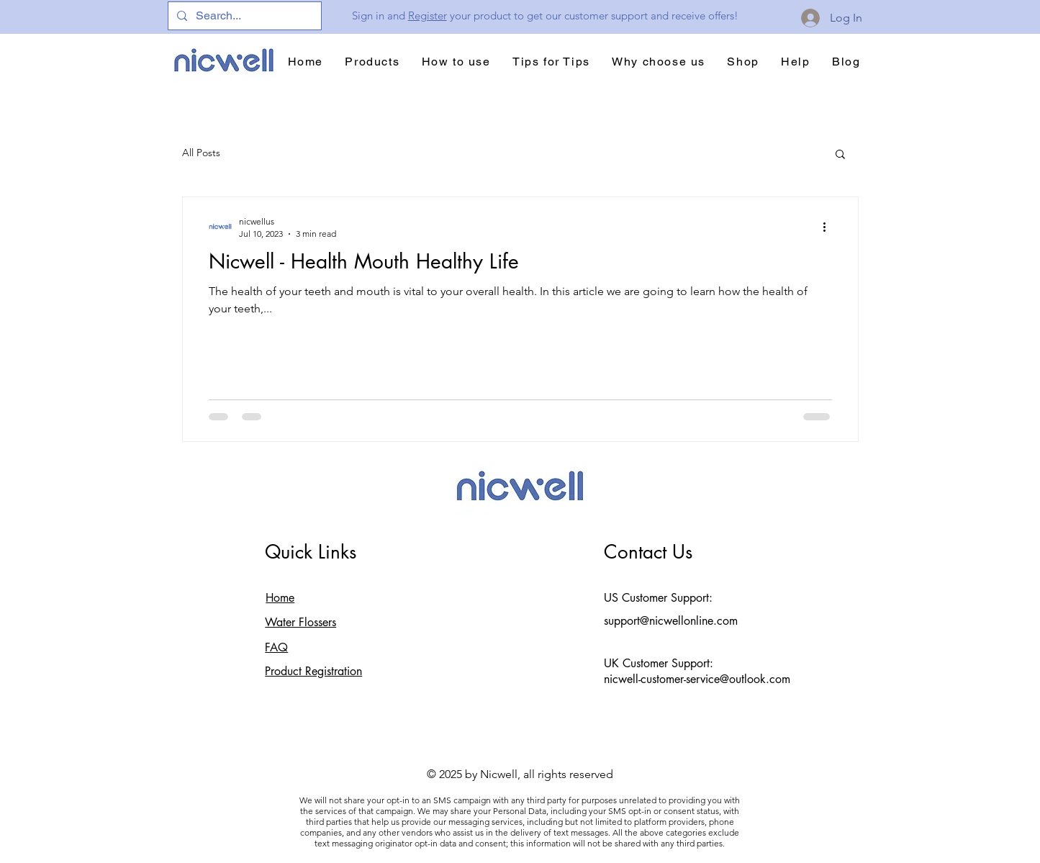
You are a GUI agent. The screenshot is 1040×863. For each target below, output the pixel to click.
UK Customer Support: (658, 663)
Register (427, 15)
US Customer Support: (658, 597)
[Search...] (243, 16)
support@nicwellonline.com (671, 620)
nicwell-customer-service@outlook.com (697, 679)
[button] (840, 155)
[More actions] (829, 226)
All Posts (201, 152)
